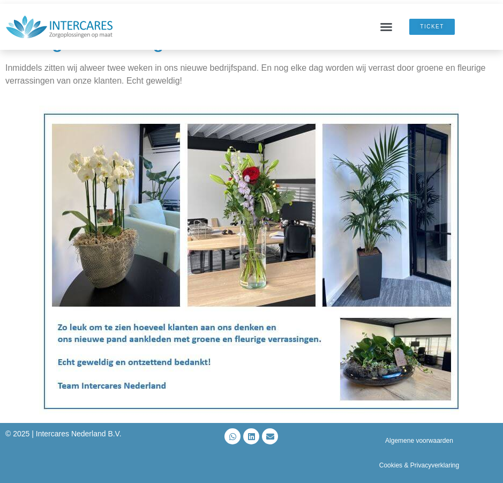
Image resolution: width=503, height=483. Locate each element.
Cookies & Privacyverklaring (419, 465)
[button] (386, 26)
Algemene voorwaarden (419, 440)
